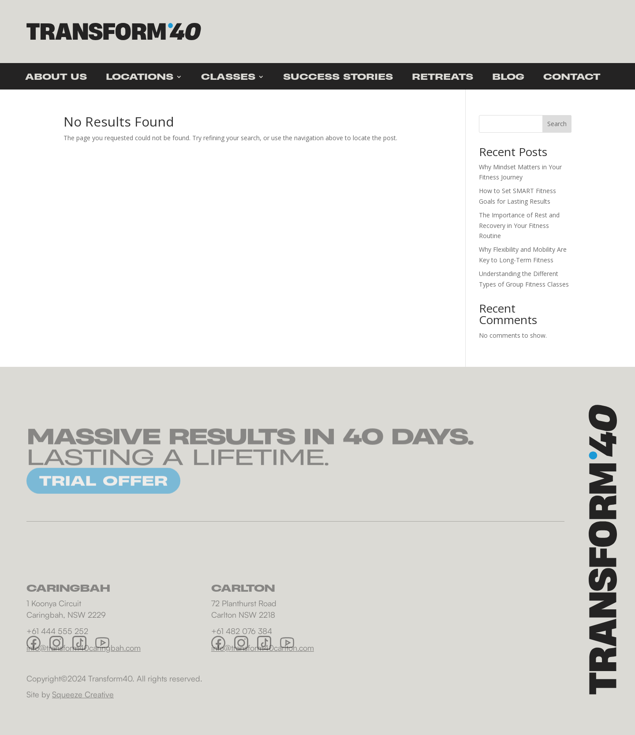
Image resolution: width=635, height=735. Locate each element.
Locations (139, 78)
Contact (571, 78)
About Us (56, 78)
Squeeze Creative (83, 697)
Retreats (442, 78)
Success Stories (338, 78)
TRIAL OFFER (103, 488)
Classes (228, 78)
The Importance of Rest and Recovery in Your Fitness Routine (519, 225)
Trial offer (544, 31)
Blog (508, 78)
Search (557, 123)
